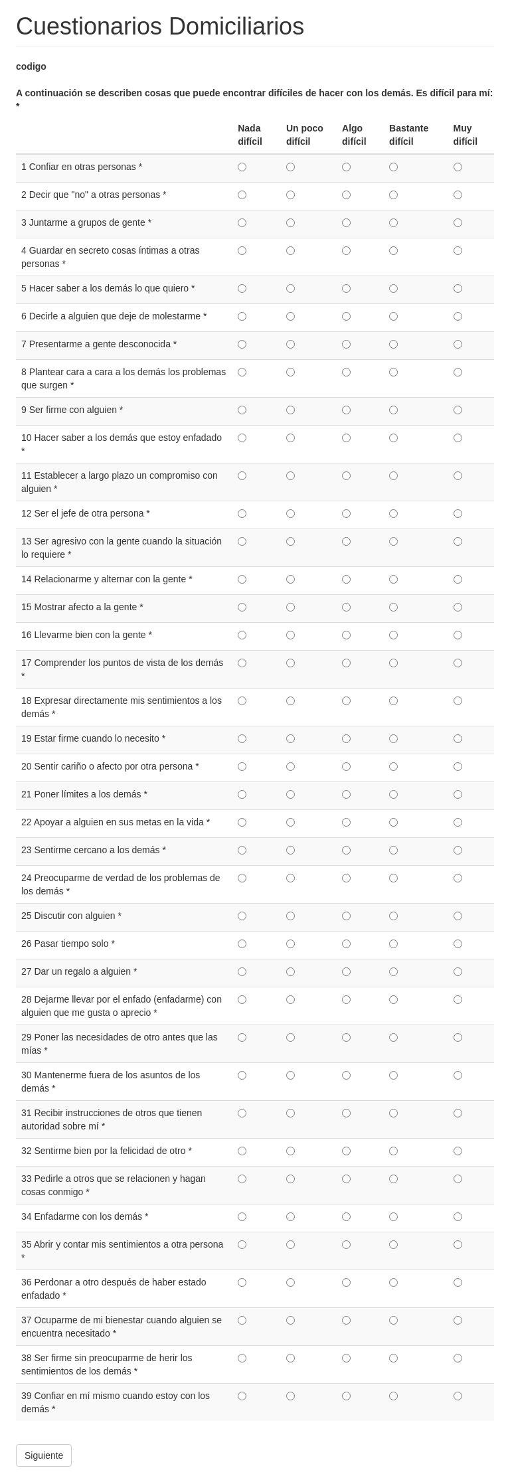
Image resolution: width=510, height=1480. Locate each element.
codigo (31, 66)
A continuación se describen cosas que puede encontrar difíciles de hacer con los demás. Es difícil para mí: (254, 100)
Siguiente (44, 1455)
